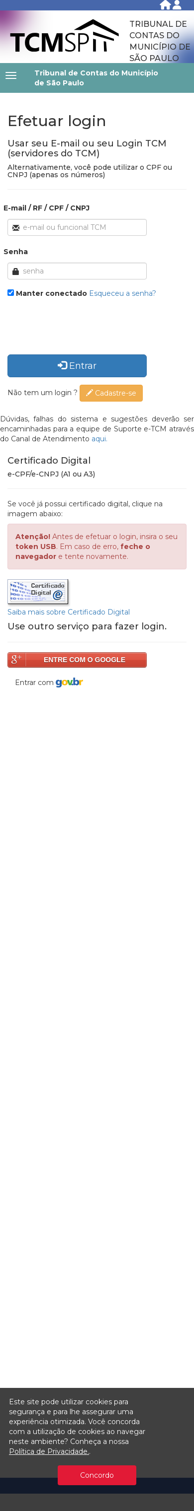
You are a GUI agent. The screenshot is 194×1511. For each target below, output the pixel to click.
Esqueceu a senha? (122, 293)
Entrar (77, 365)
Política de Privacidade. (49, 1451)
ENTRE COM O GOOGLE (84, 660)
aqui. (99, 438)
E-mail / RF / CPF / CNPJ (46, 208)
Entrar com (49, 682)
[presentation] (83, 327)
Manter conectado (51, 293)
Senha (15, 251)
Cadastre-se (111, 393)
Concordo (97, 1475)
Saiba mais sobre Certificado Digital (68, 612)
